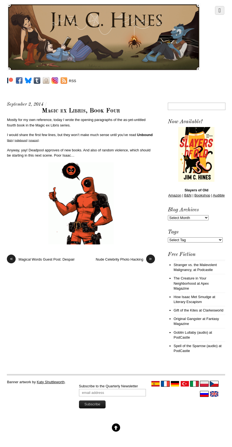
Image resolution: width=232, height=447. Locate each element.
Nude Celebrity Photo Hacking (125, 259)
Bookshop (202, 195)
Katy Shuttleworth (51, 382)
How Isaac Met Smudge (192, 297)
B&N (10, 140)
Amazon (33, 140)
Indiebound (21, 140)
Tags (173, 232)
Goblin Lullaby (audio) (191, 332)
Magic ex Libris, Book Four (81, 111)
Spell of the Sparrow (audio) (196, 346)
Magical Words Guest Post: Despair (41, 259)
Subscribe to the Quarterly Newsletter (108, 386)
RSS (72, 81)
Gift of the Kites (186, 310)
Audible (219, 195)
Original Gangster (188, 319)
